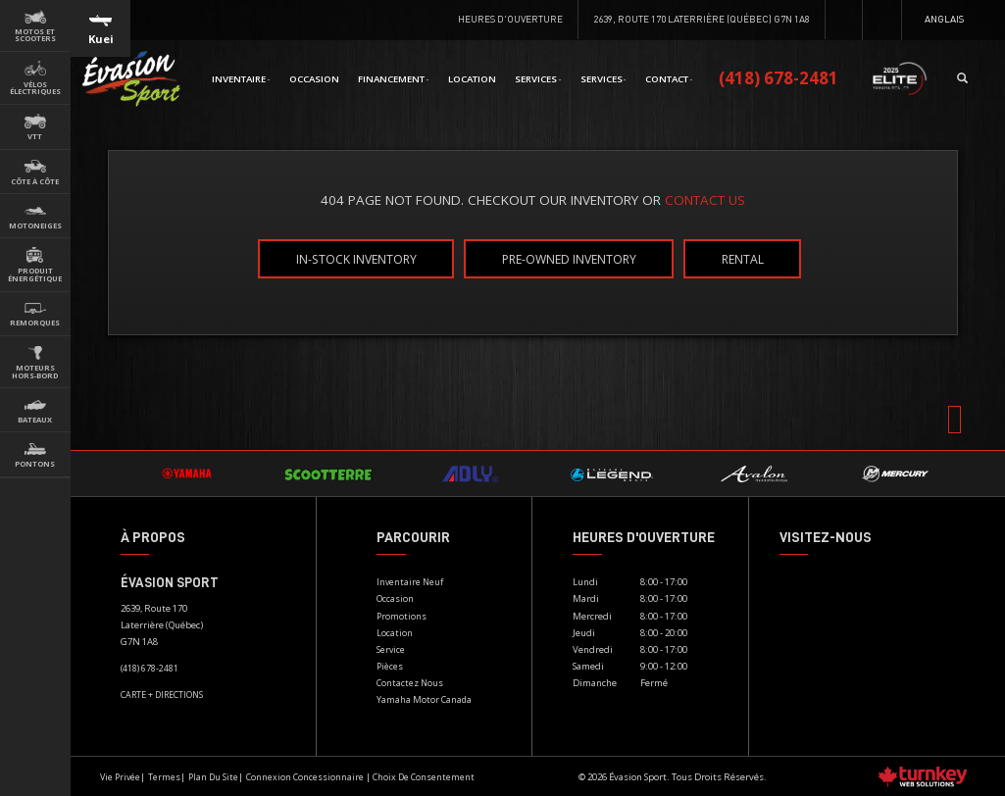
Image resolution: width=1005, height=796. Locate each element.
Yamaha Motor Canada (424, 699)
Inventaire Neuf (410, 581)
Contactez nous (410, 682)
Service (391, 649)
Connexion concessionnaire (305, 777)
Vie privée (120, 777)
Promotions (402, 616)
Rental (743, 258)
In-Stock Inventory (356, 258)
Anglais (944, 19)
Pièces (390, 666)
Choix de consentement (424, 777)
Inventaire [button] (241, 79)
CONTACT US (705, 200)
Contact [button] (668, 79)
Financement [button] (393, 79)
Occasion (314, 79)
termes (164, 777)
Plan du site (213, 777)
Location (472, 79)
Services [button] (538, 79)
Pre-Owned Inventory (569, 258)
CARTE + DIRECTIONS (162, 694)
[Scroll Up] (954, 419)
